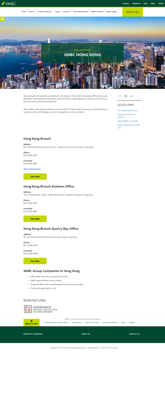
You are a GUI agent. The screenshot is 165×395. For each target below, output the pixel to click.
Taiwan (131, 370)
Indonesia (132, 352)
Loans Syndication (29, 340)
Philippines (133, 361)
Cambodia (132, 340)
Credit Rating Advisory (61, 337)
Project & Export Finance (31, 343)
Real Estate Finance (60, 348)
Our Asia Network (101, 352)
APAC (145, 3)
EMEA (153, 3)
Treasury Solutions (29, 363)
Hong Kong (133, 346)
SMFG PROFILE (76, 323)
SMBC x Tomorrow (97, 11)
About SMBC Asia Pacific (128, 121)
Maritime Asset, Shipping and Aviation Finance (67, 344)
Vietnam (132, 376)
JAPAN (160, 3)
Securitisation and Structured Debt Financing (66, 355)
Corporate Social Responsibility (105, 355)
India (131, 349)
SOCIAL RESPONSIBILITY (110, 323)
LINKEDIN (132, 323)
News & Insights (111, 11)
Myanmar (132, 358)
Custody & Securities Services (33, 360)
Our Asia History (100, 349)
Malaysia (132, 355)
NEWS (123, 323)
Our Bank (98, 340)
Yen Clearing (27, 357)
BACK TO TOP (32, 322)
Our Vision (98, 346)
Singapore (132, 364)
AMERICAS (136, 3)
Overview (26, 337)
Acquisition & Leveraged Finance (65, 340)
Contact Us (66, 11)
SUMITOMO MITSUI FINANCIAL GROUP (56, 323)
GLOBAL (126, 3)
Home (24, 11)
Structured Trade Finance (32, 354)
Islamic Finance (59, 351)
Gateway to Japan (60, 359)
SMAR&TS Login (132, 12)
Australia (132, 337)
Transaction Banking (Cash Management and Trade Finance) (37, 350)
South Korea (133, 367)
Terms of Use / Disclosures (109, 389)
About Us (32, 11)
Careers (57, 11)
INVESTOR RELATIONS (92, 323)
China (131, 343)
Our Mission (99, 343)
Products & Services (45, 11)
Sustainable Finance (30, 346)
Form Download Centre (80, 11)
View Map (35, 176)
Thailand (132, 373)
